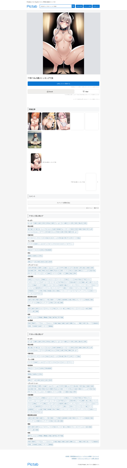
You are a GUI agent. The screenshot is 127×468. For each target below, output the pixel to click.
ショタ (56, 238)
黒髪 (37, 299)
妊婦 (54, 229)
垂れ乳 (81, 223)
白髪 (33, 299)
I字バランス (31, 273)
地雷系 (61, 285)
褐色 (92, 299)
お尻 (91, 229)
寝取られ (67, 268)
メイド (71, 279)
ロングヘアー (44, 302)
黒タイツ (72, 288)
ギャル (56, 285)
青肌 (73, 299)
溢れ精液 (30, 270)
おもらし (50, 323)
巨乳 (44, 223)
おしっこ (43, 323)
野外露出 (34, 268)
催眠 (63, 323)
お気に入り (96, 6)
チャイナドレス (46, 288)
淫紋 (66, 279)
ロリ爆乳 (64, 223)
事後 (43, 270)
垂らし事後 (38, 270)
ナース (90, 288)
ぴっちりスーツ (50, 279)
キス (59, 244)
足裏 (62, 232)
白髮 (70, 299)
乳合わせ (56, 270)
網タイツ (66, 288)
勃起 (71, 273)
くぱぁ (49, 268)
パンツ (38, 282)
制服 (43, 279)
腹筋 (80, 229)
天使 (54, 308)
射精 (92, 268)
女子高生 (61, 282)
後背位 (35, 256)
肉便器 (35, 326)
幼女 (47, 238)
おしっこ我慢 (77, 323)
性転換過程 (48, 250)
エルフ (42, 308)
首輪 (34, 285)
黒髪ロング (53, 299)
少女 (51, 238)
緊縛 (33, 323)
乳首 (58, 232)
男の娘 (61, 238)
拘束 (29, 323)
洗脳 (55, 323)
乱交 (47, 270)
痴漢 (49, 273)
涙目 (46, 261)
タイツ (67, 282)
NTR (62, 268)
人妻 (90, 282)
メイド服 (84, 288)
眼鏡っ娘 (84, 282)
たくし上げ (86, 270)
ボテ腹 (35, 229)
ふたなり (34, 317)
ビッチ (44, 273)
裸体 (80, 270)
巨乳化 (48, 223)
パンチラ (39, 285)
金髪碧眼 (64, 299)
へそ (68, 229)
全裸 (29, 268)
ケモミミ (73, 308)
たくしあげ (56, 268)
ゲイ (33, 250)
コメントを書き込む (63, 203)
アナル (43, 232)
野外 (75, 273)
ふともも (30, 232)
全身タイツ (93, 291)
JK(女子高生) (78, 279)
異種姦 (40, 317)
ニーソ (89, 285)
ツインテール (32, 302)
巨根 (66, 232)
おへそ (64, 229)
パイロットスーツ (65, 291)
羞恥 (29, 261)
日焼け (52, 302)
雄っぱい (74, 232)
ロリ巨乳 (71, 223)
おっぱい (30, 223)
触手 (29, 317)
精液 (88, 268)
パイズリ (30, 244)
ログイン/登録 (87, 6)
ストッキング (72, 285)
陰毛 (72, 229)
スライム (79, 308)
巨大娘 (48, 232)
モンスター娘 (60, 308)
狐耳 (33, 308)
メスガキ (42, 238)
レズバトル (55, 273)
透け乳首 (92, 270)
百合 (29, 250)
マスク (30, 285)
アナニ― (70, 244)
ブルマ (74, 291)
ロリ (29, 238)
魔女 (66, 285)
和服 (44, 291)
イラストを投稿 (87, 456)
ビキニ (89, 279)
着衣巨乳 (38, 288)
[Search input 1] (56, 6)
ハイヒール (31, 288)
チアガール (39, 293)
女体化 (42, 250)
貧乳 (53, 223)
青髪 (59, 299)
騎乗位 (30, 256)
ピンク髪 (46, 299)
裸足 (45, 285)
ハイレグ (95, 282)
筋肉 (84, 229)
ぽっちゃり (42, 229)
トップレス (31, 293)
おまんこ (37, 232)
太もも (53, 232)
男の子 (66, 238)
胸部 (70, 232)
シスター (50, 285)
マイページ (96, 456)
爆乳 (36, 223)
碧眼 (61, 302)
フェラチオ (53, 244)
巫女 (54, 291)
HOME (67, 456)
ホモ (37, 250)
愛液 (67, 273)
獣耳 (37, 308)
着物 (58, 291)
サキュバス (48, 308)
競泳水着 (72, 282)
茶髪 (38, 302)
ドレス (79, 288)
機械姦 (45, 317)
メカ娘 (86, 308)
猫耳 (29, 308)
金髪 (29, 299)
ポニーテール (80, 299)
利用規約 (74, 458)
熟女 (79, 238)
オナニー (64, 244)
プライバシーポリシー (84, 458)
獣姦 (50, 317)
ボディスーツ (44, 282)
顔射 (36, 244)
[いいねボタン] (51, 91)
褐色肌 (87, 299)
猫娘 (37, 311)
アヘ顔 (34, 261)
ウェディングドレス (82, 291)
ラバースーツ (60, 279)
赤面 (38, 261)
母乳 (85, 223)
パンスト (54, 288)
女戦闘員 (30, 291)
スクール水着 (38, 291)
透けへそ (61, 273)
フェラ (47, 244)
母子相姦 (60, 317)
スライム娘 (31, 311)
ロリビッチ (35, 238)
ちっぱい (58, 223)
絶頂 (42, 261)
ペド (75, 238)
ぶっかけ (41, 244)
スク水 (79, 282)
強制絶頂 (95, 323)
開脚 (51, 270)
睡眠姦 (51, 326)
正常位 (40, 256)
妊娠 (45, 268)
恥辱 (50, 261)
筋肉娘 (59, 229)
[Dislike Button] (87, 91)
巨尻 (76, 229)
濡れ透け (76, 268)
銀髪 (41, 299)
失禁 (84, 323)
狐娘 (90, 308)
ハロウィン (31, 282)
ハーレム (38, 273)
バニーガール (53, 282)
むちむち (48, 229)
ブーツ (61, 288)
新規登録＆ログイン (76, 456)
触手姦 (55, 317)
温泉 (76, 270)
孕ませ (71, 270)
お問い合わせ (95, 458)
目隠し (30, 326)
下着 (84, 279)
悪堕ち (40, 268)
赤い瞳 (57, 302)
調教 (71, 323)
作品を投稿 (79, 6)
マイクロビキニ (36, 279)
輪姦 (59, 323)
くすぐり (45, 326)
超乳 (40, 223)
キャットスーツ (81, 285)
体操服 (49, 291)
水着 (29, 279)
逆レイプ (89, 323)
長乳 (76, 223)
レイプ (38, 323)
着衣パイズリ (64, 270)
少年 (71, 238)
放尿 (67, 323)
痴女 (84, 268)
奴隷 (40, 326)
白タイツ (95, 285)
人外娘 (67, 308)
